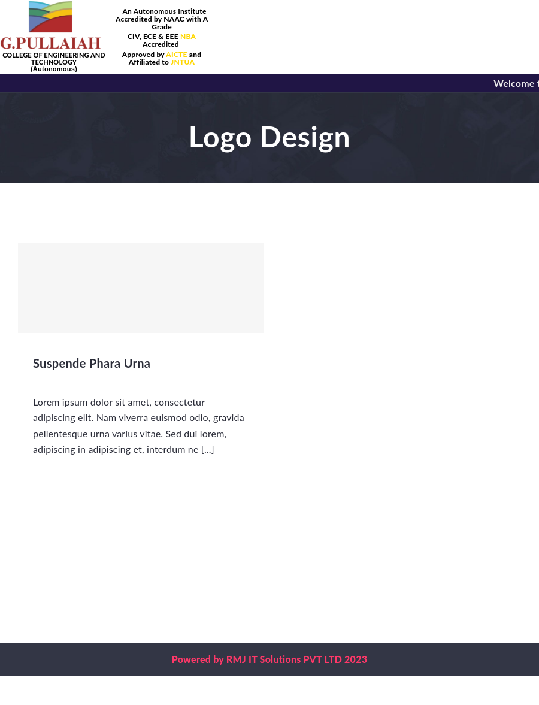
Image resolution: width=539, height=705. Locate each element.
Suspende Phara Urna (91, 363)
